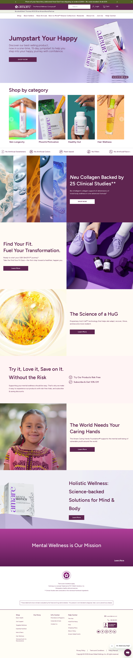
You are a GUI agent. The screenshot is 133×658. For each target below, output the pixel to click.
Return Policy (72, 631)
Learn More (15, 268)
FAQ (69, 625)
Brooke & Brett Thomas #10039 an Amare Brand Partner (34, 11)
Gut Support (19, 621)
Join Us (100, 16)
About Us (90, 16)
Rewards (80, 16)
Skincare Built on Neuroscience (21, 640)
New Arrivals (42, 16)
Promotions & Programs (57, 618)
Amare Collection (68, 16)
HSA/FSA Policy (73, 621)
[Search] (79, 6)
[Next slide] (121, 119)
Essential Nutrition (21, 629)
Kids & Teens (19, 632)
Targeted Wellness (21, 625)
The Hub (70, 618)
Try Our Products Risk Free (87, 377)
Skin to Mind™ (55, 16)
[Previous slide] (11, 119)
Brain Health (19, 618)
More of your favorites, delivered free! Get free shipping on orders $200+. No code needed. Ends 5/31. (66, 2)
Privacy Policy (80, 650)
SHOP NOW (23, 59)
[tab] (122, 77)
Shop (19, 16)
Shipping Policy (72, 628)
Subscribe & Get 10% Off (86, 382)
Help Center (110, 16)
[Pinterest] (110, 632)
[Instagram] (106, 632)
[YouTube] (98, 632)
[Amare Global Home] (23, 6)
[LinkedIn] (114, 632)
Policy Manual (113, 650)
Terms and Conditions (96, 650)
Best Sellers (29, 16)
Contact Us (54, 624)
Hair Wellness (20, 636)
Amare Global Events (74, 634)
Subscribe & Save (56, 621)
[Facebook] (102, 632)
